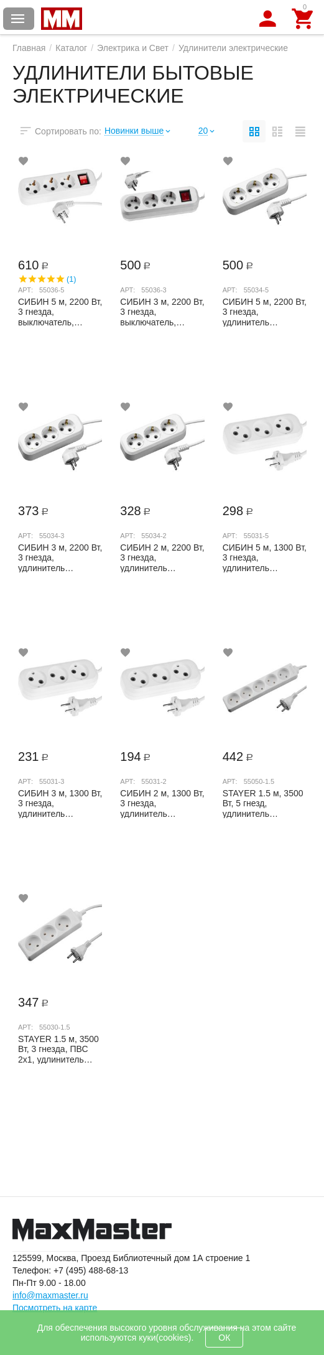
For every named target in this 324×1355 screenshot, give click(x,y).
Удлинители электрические (233, 48)
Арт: (25, 290)
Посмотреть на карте (54, 1308)
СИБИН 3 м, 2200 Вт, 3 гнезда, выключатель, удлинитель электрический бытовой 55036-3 (162, 312)
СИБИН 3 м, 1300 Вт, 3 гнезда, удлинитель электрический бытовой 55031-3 (60, 803)
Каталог (71, 48)
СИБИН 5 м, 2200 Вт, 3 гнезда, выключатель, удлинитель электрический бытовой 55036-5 (60, 312)
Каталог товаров (18, 18)
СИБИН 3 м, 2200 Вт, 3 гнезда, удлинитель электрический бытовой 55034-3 (60, 557)
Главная (28, 48)
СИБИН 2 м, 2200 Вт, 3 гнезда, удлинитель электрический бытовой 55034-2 (162, 557)
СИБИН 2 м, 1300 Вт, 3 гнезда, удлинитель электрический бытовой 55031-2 (162, 803)
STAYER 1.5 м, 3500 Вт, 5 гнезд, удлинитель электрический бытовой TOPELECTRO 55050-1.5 (263, 803)
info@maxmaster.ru (50, 1295)
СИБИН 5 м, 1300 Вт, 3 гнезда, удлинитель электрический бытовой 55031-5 (265, 557)
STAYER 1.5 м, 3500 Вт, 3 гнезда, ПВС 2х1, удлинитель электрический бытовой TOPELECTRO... (58, 1049)
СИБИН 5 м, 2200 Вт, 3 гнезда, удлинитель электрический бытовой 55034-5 (265, 312)
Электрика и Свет (133, 48)
